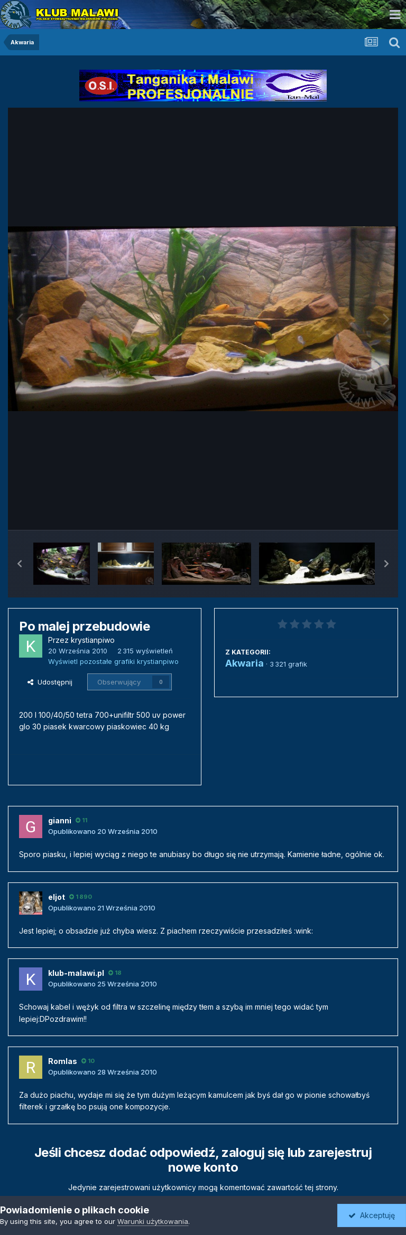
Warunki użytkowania (152, 1221)
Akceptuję (371, 1215)
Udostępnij (49, 682)
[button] (19, 563)
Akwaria (244, 663)
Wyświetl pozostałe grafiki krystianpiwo (113, 661)
